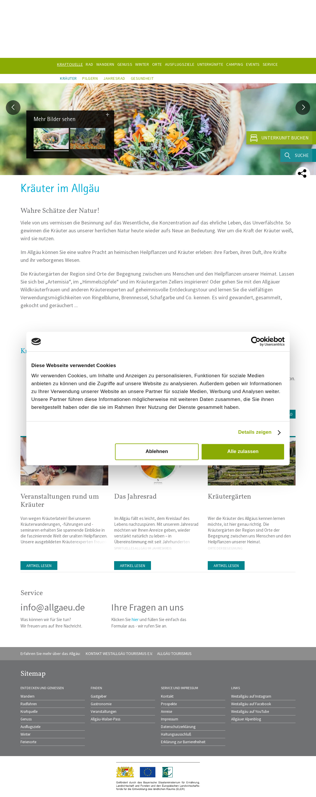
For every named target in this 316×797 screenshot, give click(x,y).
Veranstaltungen (103, 711)
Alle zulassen (243, 451)
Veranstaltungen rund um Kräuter (59, 501)
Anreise (166, 711)
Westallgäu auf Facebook (251, 703)
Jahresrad (114, 78)
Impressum (169, 719)
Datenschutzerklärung (178, 726)
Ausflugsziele (30, 726)
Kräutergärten (229, 497)
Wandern (27, 696)
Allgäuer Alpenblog (246, 719)
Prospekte (169, 703)
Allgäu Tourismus (174, 653)
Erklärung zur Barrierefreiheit (183, 741)
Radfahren (28, 703)
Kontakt (167, 696)
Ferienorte (28, 741)
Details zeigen (255, 432)
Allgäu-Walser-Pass (105, 719)
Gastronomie (101, 703)
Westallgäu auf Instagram (251, 696)
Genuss (26, 719)
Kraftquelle (28, 711)
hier (135, 619)
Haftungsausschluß (176, 734)
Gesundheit (142, 78)
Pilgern (90, 78)
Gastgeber (99, 696)
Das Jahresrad (135, 497)
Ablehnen (156, 451)
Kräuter (68, 78)
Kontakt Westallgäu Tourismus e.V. (119, 653)
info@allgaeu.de (52, 607)
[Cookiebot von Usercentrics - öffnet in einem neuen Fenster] (259, 342)
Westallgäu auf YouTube (250, 711)
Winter (25, 734)
